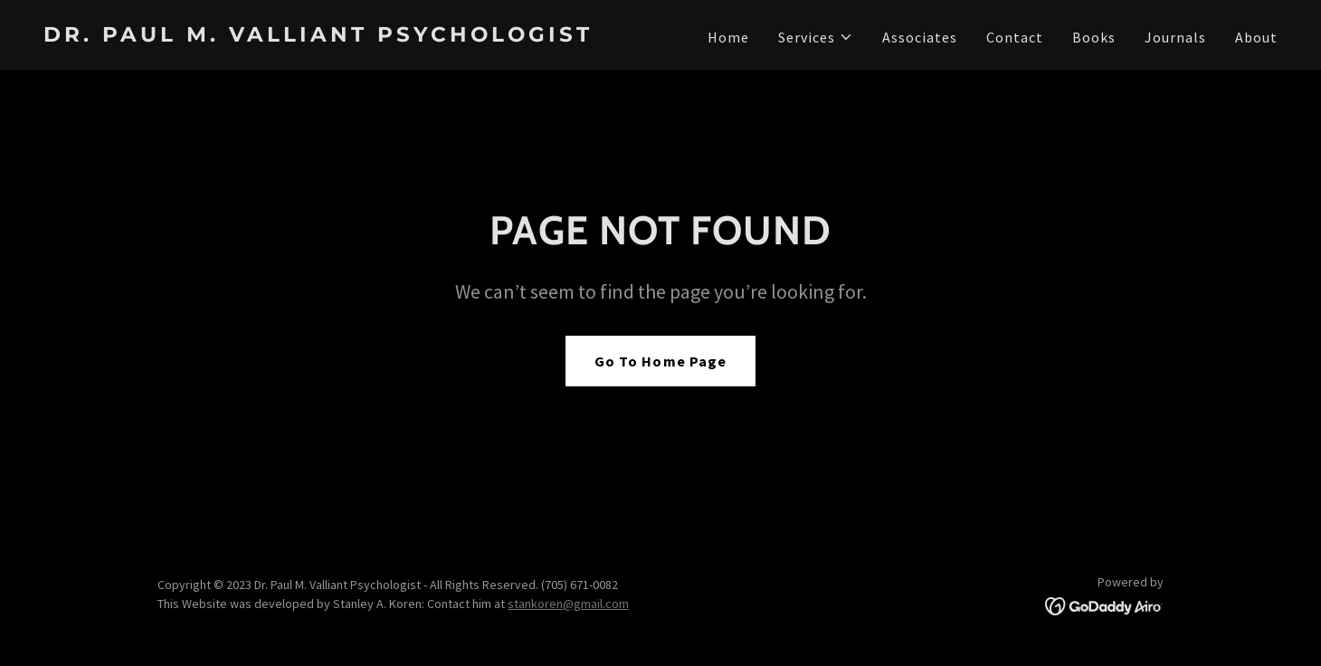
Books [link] (1094, 37)
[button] (815, 37)
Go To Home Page (660, 361)
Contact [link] (1014, 37)
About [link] (1256, 37)
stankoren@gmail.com (568, 603)
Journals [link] (1175, 37)
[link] (344, 36)
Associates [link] (919, 37)
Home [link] (728, 37)
